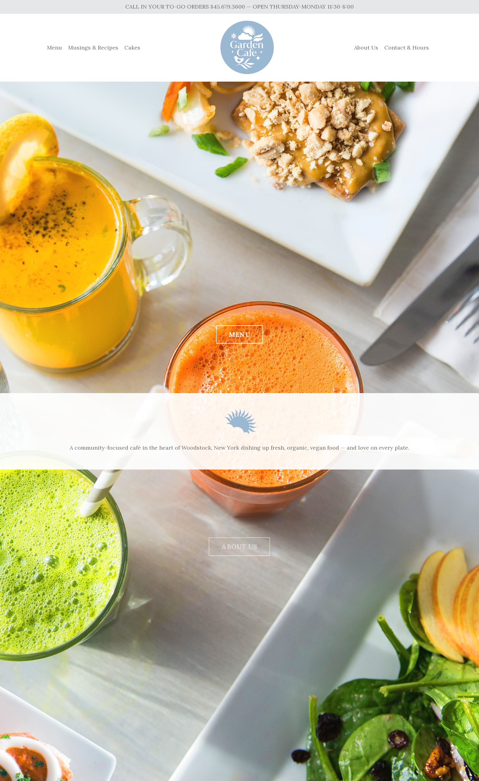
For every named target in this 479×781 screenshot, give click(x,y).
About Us (366, 47)
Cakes (132, 47)
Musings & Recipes (93, 47)
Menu (54, 47)
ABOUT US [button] (239, 554)
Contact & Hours (406, 47)
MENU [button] (239, 335)
